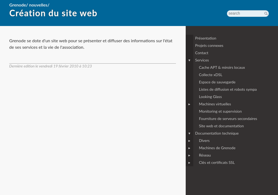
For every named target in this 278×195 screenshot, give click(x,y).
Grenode (17, 4)
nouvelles (38, 4)
